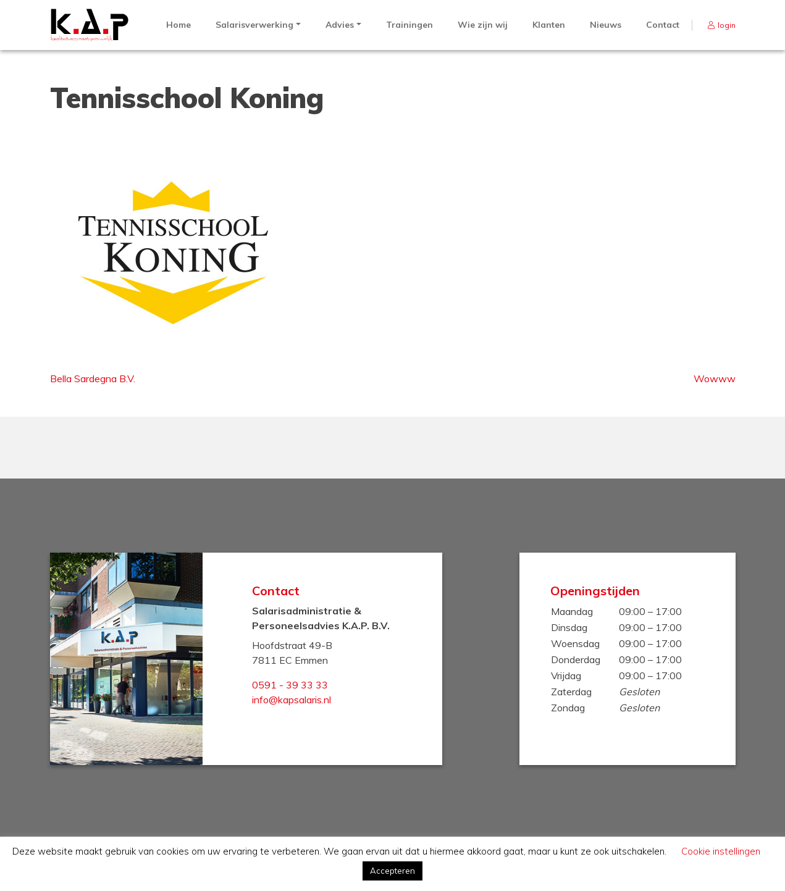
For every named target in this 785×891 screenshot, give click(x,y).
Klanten (548, 24)
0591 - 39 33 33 (290, 685)
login (727, 25)
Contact (662, 24)
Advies (339, 24)
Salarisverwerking (254, 24)
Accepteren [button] (392, 871)
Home (178, 24)
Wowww (715, 378)
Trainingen (409, 24)
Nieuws (605, 24)
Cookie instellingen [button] (720, 851)
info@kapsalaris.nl (291, 699)
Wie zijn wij (483, 24)
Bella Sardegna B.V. (92, 378)
